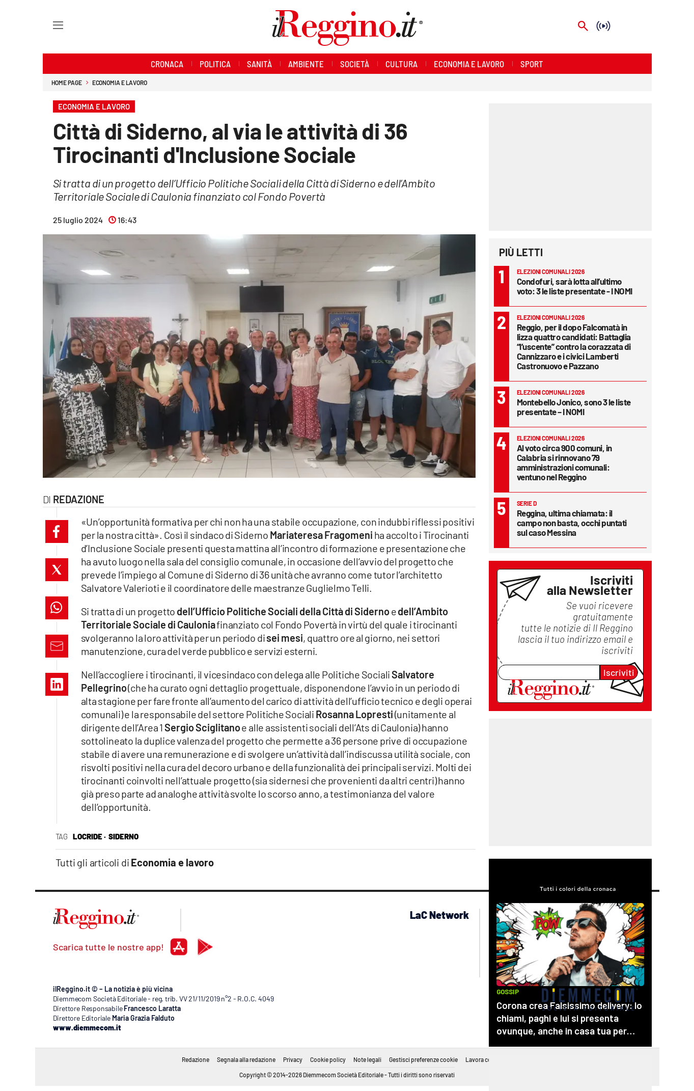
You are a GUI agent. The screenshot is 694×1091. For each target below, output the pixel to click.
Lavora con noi (485, 1059)
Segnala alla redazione (246, 1059)
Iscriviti (618, 672)
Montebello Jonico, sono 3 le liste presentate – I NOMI (574, 407)
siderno (123, 836)
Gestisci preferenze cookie (423, 1059)
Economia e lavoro (119, 82)
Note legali (367, 1059)
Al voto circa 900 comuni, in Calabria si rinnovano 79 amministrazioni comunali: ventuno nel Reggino (564, 462)
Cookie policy (328, 1059)
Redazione (195, 1059)
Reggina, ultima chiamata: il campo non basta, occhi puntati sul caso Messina (572, 522)
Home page (66, 82)
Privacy (292, 1059)
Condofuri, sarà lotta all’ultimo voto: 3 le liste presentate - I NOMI (574, 286)
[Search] (583, 27)
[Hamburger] (48, 25)
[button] (56, 531)
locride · (89, 836)
